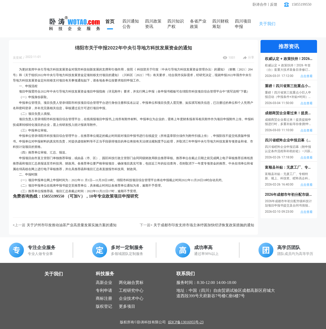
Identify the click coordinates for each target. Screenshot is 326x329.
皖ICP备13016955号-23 (186, 322)
